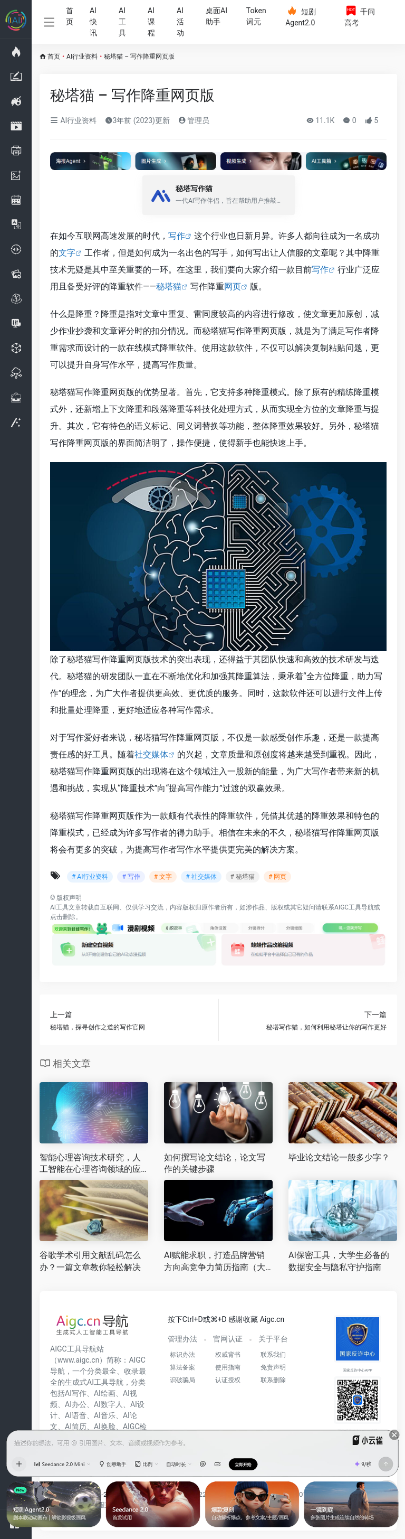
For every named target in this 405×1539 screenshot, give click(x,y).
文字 (67, 253)
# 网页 (277, 876)
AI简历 (75, 1426)
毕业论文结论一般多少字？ (339, 1157)
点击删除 (62, 917)
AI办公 (75, 1404)
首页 (69, 16)
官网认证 (228, 1339)
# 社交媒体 (201, 876)
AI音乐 (104, 1415)
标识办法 (182, 1354)
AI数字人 (108, 1404)
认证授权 (227, 1380)
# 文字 (163, 876)
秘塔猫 (168, 286)
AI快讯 (93, 21)
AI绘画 (104, 1393)
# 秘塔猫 (242, 876)
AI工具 (122, 21)
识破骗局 (182, 1380)
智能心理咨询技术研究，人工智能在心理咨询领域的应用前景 (90, 1164)
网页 (232, 286)
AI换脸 (104, 1426)
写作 (176, 236)
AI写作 (75, 1393)
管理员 (193, 120)
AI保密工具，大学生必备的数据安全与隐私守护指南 (338, 1261)
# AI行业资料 (90, 876)
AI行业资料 (82, 56)
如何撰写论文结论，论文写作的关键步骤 (214, 1163)
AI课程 (151, 21)
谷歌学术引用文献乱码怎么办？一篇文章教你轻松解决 (90, 1261)
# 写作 (131, 876)
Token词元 (256, 16)
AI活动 (180, 21)
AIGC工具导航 (354, 907)
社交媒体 (151, 754)
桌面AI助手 (216, 16)
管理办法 (182, 1339)
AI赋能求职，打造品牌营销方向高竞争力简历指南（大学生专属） (214, 1262)
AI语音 (75, 1415)
